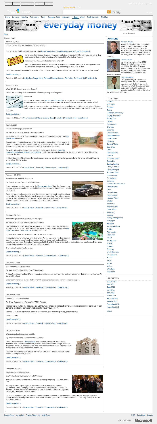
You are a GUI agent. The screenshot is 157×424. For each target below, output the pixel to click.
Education (111, 161)
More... (109, 311)
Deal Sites (111, 147)
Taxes (43, 17)
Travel (109, 263)
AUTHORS (113, 38)
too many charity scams (54, 100)
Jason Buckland (127, 77)
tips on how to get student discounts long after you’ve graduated (65, 51)
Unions (109, 266)
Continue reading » (13, 74)
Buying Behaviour (114, 116)
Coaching (110, 130)
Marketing (111, 212)
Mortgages (111, 221)
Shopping (110, 249)
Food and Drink (113, 172)
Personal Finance (50, 78)
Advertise (20, 415)
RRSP (109, 238)
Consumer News (113, 135)
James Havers (126, 60)
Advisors (110, 101)
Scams (60, 78)
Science (110, 246)
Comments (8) (50, 361)
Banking (24, 17)
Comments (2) (50, 323)
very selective (26, 230)
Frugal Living (38, 78)
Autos (8, 4)
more (48, 4)
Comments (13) (50, 287)
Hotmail (142, 3)
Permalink (69, 78)
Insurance (65, 17)
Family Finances (113, 167)
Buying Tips (27, 78)
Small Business (92, 17)
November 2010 (113, 307)
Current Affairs (36, 118)
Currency (110, 141)
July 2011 (110, 284)
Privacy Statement (33, 415)
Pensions (110, 223)
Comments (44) (70, 118)
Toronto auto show (45, 186)
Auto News (111, 104)
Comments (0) (79, 78)
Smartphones (112, 255)
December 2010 (113, 304)
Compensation (112, 133)
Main (6, 34)
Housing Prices (113, 198)
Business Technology (115, 113)
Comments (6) (50, 208)
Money (16, 4)
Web (79, 7)
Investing (15, 17)
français (149, 13)
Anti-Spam (46, 415)
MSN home (132, 3)
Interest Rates (112, 206)
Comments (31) (50, 168)
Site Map (104, 17)
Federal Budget (113, 170)
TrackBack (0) (91, 78)
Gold (109, 189)
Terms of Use (9, 415)
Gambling (110, 181)
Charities (26, 118)
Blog (75, 17)
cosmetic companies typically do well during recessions (35, 151)
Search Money (69, 7)
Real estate (111, 232)
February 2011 (112, 298)
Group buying (112, 192)
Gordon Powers (127, 42)
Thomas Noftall (29, 342)
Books (109, 110)
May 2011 (111, 290)
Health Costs (112, 195)
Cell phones (111, 124)
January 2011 (112, 301)
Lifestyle (39, 4)
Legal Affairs (111, 209)
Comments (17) (51, 255)
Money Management (115, 218)
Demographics (112, 153)
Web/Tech (111, 269)
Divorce (110, 155)
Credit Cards (112, 138)
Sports (109, 257)
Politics (109, 229)
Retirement (34, 17)
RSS (133, 415)
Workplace (111, 272)
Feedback (141, 415)
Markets (110, 215)
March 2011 (111, 296)
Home (7, 17)
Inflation (110, 201)
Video (149, 3)
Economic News (113, 158)
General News (48, 118)
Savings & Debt (54, 17)
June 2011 (111, 287)
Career (109, 121)
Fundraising (111, 178)
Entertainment (27, 4)
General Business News (116, 184)
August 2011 (112, 281)
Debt (109, 150)
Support (150, 415)
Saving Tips (111, 240)
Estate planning (113, 164)
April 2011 (111, 293)
